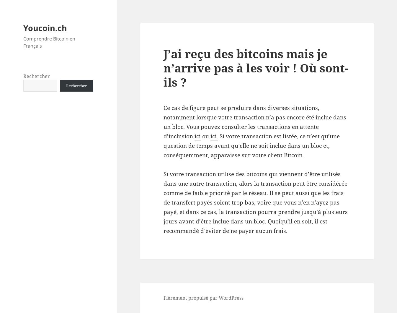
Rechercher (36, 76)
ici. (214, 136)
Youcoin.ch (45, 27)
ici (198, 136)
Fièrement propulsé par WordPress (204, 298)
